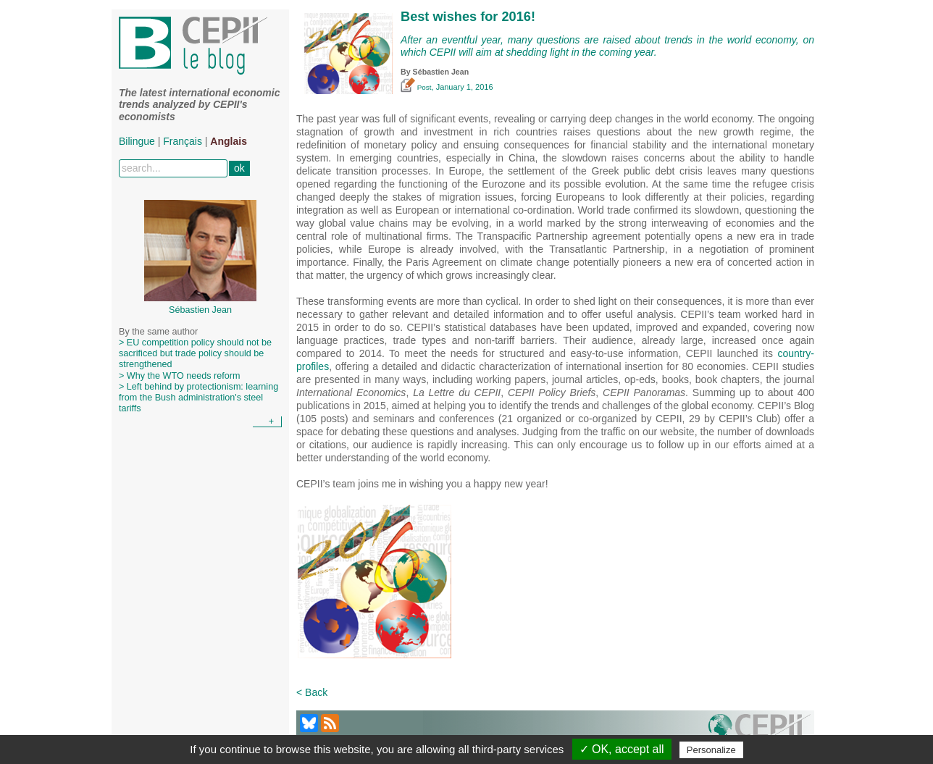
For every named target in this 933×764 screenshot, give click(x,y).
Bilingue (137, 141)
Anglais (228, 141)
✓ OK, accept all (622, 749)
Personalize (711, 749)
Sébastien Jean (441, 71)
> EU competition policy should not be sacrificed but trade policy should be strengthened (195, 353)
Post (416, 87)
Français (182, 141)
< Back (311, 692)
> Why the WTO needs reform (179, 376)
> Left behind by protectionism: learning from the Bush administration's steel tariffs (198, 398)
